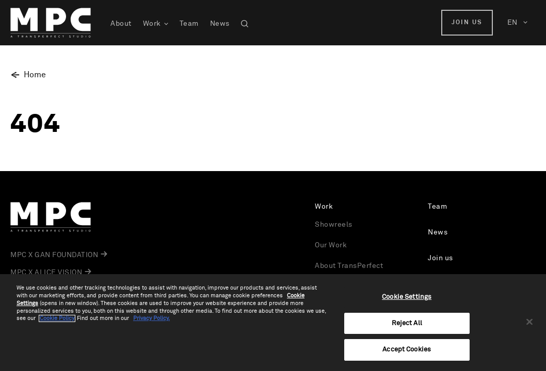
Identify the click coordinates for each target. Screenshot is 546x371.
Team (189, 23)
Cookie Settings (406, 297)
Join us (467, 23)
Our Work (331, 245)
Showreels (333, 224)
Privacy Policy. (151, 318)
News (220, 23)
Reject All (407, 323)
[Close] (529, 322)
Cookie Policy (57, 318)
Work (152, 23)
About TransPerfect (349, 265)
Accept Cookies (406, 349)
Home (35, 75)
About (121, 23)
